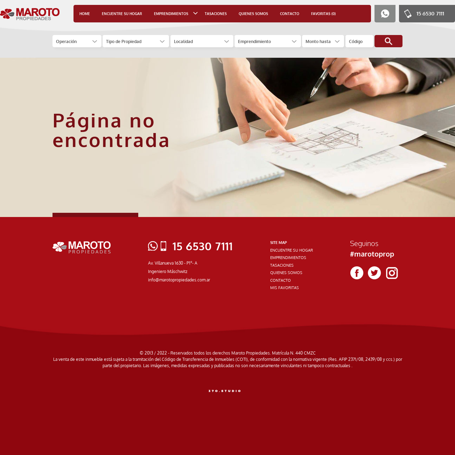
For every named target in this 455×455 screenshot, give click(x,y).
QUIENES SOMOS (253, 14)
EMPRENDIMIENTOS (288, 257)
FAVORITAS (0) (323, 14)
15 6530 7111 (430, 13)
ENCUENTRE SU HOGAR (122, 14)
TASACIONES (216, 14)
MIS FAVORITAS (284, 287)
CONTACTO (289, 14)
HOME (84, 14)
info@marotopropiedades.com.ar (179, 279)
